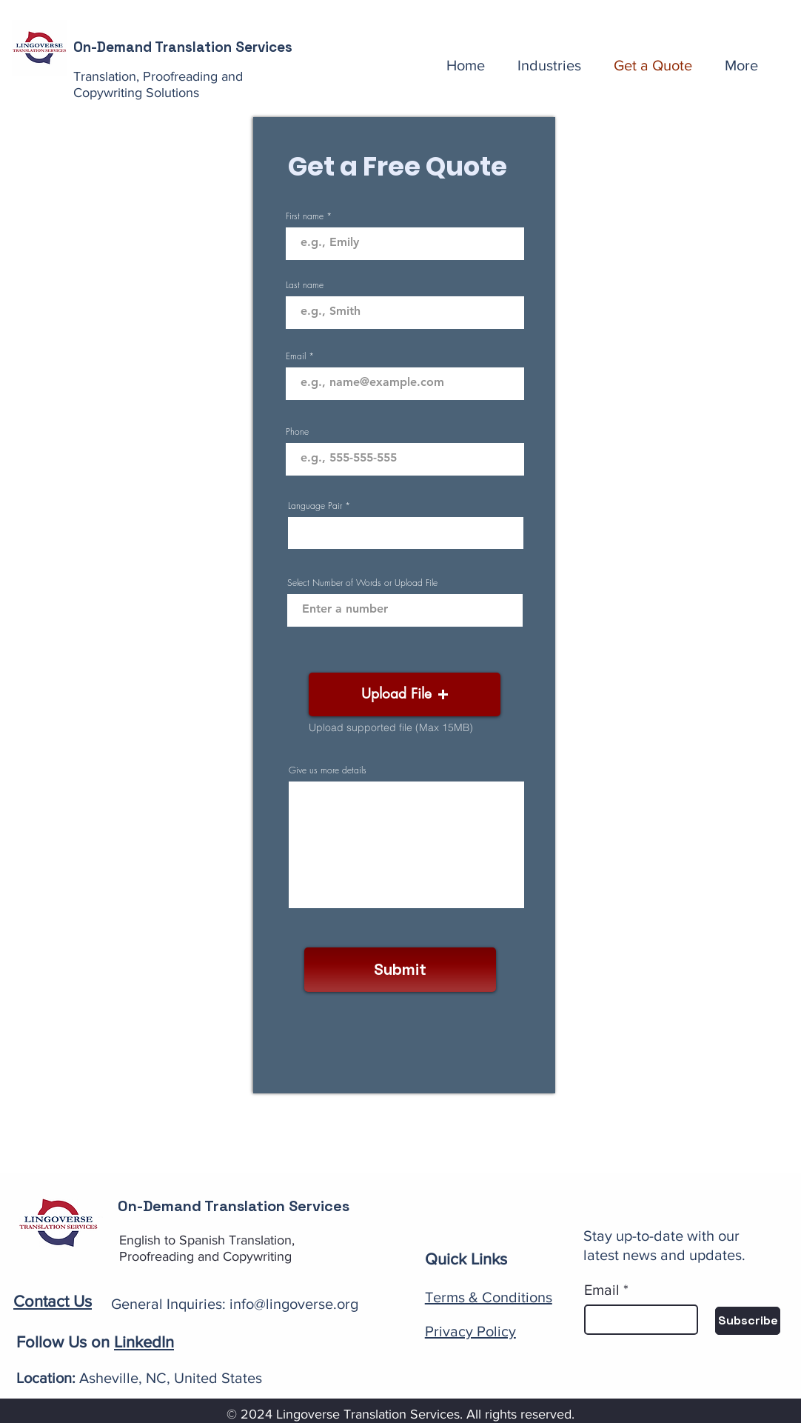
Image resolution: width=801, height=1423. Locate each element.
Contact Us (52, 1301)
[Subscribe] (747, 1321)
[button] (404, 694)
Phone (297, 431)
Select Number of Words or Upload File (362, 583)
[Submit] (400, 969)
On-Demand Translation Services (182, 47)
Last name (305, 285)
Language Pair (315, 505)
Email (296, 356)
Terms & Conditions (488, 1297)
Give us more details (327, 770)
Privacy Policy (470, 1331)
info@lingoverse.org (293, 1304)
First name (305, 216)
